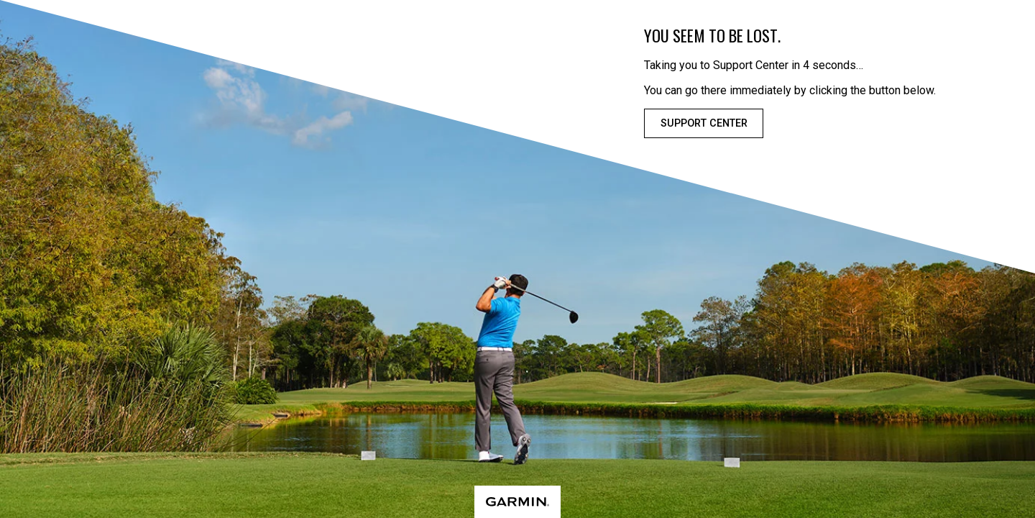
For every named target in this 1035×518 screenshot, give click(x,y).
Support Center (704, 123)
